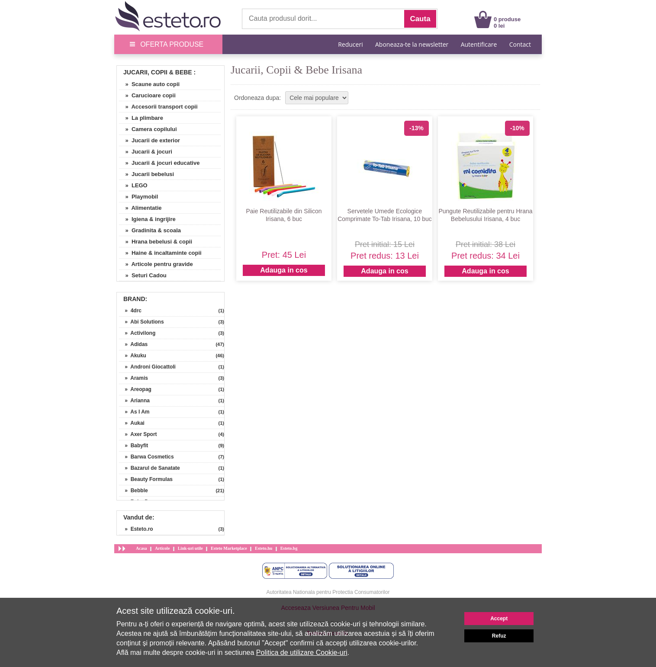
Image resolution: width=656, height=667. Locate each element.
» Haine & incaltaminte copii (160, 253)
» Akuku (132, 356)
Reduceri (350, 44)
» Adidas (133, 344)
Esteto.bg (289, 548)
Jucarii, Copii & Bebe (157, 72)
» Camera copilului (148, 129)
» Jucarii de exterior (149, 140)
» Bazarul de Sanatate (149, 468)
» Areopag (135, 389)
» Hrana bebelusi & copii (155, 241)
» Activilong (137, 333)
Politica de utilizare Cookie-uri (301, 652)
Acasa (141, 548)
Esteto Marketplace (229, 548)
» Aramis (133, 378)
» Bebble (133, 490)
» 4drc (130, 311)
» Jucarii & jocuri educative (159, 163)
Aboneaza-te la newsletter (411, 44)
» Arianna (134, 401)
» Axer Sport (138, 434)
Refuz (499, 636)
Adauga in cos (283, 270)
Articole (162, 548)
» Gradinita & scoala (150, 230)
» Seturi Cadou (143, 275)
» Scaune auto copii (149, 84)
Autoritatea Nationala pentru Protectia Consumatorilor (328, 592)
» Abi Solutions (141, 322)
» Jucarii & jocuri (145, 151)
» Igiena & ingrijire (147, 219)
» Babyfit (133, 446)
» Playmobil (138, 196)
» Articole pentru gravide (156, 264)
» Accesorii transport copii (158, 106)
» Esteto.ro (136, 529)
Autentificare (479, 44)
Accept (499, 619)
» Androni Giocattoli (147, 367)
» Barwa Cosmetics (146, 457)
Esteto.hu (263, 548)
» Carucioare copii (147, 95)
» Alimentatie (140, 208)
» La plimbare (141, 118)
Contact (520, 44)
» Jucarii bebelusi (146, 174)
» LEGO (133, 185)
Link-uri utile (190, 548)
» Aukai (132, 423)
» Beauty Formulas (146, 479)
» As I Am (134, 412)
